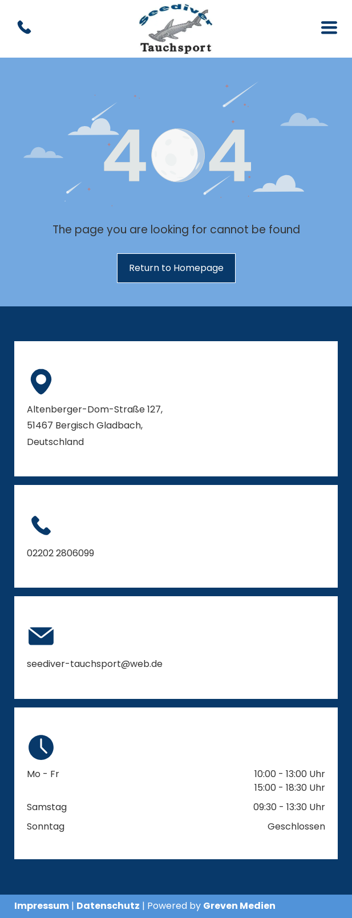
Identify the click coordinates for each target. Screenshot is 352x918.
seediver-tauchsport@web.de (95, 663)
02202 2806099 (60, 553)
